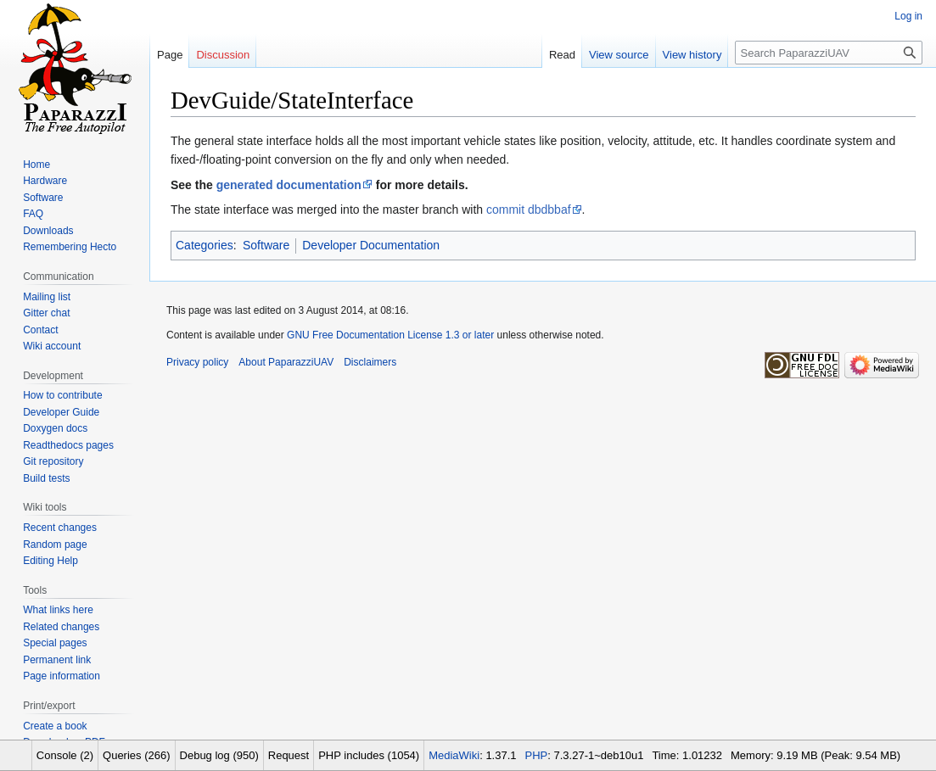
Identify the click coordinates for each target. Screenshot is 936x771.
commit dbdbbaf (528, 209)
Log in (908, 16)
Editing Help (50, 561)
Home (36, 164)
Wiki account (52, 346)
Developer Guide (61, 412)
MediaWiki (454, 755)
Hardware (45, 181)
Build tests (46, 478)
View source (619, 54)
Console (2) (64, 755)
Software (266, 245)
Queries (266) (136, 755)
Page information (61, 676)
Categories (204, 245)
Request (288, 755)
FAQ (33, 214)
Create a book (55, 726)
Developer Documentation (371, 245)
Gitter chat (46, 313)
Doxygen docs (55, 428)
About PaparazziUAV (285, 362)
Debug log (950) (219, 755)
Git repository (53, 461)
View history (692, 54)
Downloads (48, 231)
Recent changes (60, 528)
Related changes (61, 627)
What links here (58, 610)
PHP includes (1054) (368, 755)
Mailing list (46, 297)
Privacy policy (197, 362)
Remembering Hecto (69, 247)
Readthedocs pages (68, 445)
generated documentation (289, 185)
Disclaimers (370, 362)
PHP (536, 755)
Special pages (55, 643)
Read (562, 54)
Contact (40, 330)
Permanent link (57, 660)
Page (169, 54)
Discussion (222, 54)
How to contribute (62, 395)
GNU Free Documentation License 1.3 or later (390, 335)
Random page (55, 544)
